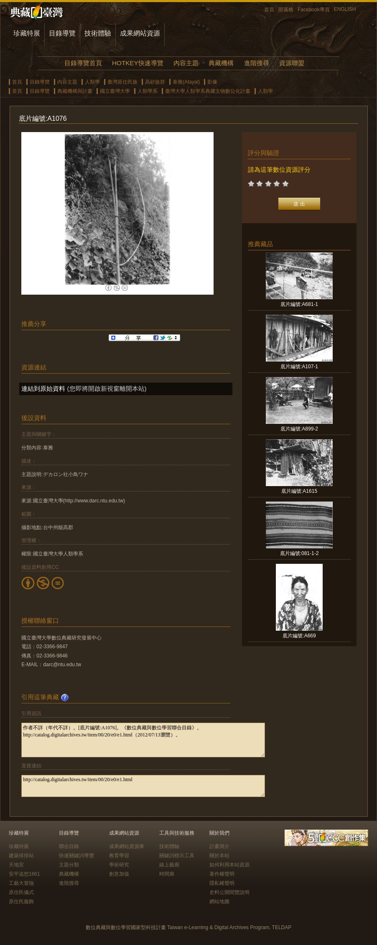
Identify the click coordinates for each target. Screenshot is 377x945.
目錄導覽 (62, 33)
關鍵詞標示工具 (176, 855)
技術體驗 (97, 33)
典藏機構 (221, 62)
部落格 (285, 10)
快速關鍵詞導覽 (76, 855)
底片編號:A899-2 (299, 429)
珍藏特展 (26, 33)
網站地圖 (219, 901)
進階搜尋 (256, 62)
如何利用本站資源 (229, 865)
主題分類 (69, 865)
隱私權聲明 (221, 883)
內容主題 (186, 62)
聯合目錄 (69, 846)
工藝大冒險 (21, 883)
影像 (212, 82)
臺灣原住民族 (122, 82)
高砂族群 (155, 82)
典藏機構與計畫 (74, 91)
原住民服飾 (21, 901)
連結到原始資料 (43, 388)
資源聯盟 (291, 62)
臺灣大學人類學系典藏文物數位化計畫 (207, 91)
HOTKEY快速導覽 (137, 62)
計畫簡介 (219, 846)
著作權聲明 (221, 874)
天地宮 (16, 865)
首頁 (269, 10)
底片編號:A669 (299, 636)
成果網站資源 (140, 33)
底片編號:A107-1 (299, 366)
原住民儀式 (21, 892)
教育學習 (119, 855)
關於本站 (219, 855)
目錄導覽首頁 (83, 62)
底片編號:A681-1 (299, 304)
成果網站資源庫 (126, 846)
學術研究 (119, 865)
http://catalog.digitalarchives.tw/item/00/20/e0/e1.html (143, 786)
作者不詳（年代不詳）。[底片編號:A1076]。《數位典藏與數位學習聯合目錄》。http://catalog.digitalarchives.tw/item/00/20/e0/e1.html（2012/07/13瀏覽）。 (143, 740)
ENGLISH (345, 9)
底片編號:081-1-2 (299, 553)
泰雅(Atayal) (186, 82)
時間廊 (166, 874)
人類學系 (148, 91)
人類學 (92, 82)
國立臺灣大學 (115, 91)
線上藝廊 (169, 865)
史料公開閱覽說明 (229, 892)
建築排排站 (21, 855)
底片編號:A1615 (299, 491)
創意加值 (119, 874)
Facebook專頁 (314, 10)
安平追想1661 (24, 874)
